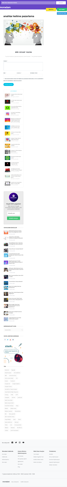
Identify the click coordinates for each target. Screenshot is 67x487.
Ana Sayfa (4, 455)
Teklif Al (51, 10)
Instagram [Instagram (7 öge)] (7, 398)
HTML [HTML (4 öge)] (12, 395)
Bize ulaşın (4, 463)
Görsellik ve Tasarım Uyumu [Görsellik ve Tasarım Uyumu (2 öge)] (11, 390)
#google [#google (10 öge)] (13, 370)
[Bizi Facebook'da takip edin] (12, 443)
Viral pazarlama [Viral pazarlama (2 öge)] (18, 425)
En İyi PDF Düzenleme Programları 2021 (15, 164)
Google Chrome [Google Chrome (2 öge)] (8, 387)
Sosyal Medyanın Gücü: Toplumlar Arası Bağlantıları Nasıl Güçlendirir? (16, 244)
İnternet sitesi (33, 74)
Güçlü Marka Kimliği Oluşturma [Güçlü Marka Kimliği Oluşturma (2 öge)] (11, 392)
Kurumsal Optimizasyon (54, 460)
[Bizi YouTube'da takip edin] (23, 443)
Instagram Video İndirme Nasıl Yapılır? (16, 96)
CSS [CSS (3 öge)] (16, 379)
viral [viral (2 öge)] (11, 425)
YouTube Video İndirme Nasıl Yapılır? (16, 102)
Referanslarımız (5, 460)
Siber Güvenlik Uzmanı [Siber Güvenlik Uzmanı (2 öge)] (10, 417)
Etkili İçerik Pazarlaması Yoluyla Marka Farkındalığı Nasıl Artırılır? (15, 232)
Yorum (5, 62)
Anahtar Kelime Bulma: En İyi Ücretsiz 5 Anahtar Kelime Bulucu (16, 177)
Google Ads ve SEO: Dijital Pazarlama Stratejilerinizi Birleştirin (16, 238)
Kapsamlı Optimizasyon (54, 463)
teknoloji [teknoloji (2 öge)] (16, 423)
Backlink (51, 455)
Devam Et (61, 3)
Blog (19, 467)
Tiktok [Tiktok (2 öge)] (6, 425)
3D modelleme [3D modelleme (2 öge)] (17, 373)
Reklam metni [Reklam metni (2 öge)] (13, 409)
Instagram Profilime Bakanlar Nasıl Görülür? (16, 152)
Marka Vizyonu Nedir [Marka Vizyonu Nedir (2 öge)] (9, 403)
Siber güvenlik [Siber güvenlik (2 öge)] (12, 414)
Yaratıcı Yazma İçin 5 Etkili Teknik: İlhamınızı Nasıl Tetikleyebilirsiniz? (16, 300)
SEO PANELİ (62, 10)
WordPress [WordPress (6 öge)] (19, 428)
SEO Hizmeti (11, 10)
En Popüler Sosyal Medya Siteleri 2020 (15, 114)
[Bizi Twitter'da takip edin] (16, 443)
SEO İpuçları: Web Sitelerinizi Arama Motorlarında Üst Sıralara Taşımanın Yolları (16, 270)
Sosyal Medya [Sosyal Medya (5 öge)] (8, 420)
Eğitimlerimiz (20, 462)
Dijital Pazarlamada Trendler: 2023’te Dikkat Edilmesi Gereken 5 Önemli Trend (16, 263)
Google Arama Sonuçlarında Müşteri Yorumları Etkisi (16, 184)
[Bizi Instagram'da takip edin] (19, 443)
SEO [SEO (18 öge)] (6, 414)
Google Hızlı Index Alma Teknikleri (15, 146)
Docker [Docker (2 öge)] (6, 381)
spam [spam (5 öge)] (14, 420)
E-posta (19, 74)
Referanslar (33, 10)
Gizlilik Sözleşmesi (25, 482)
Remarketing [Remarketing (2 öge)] (17, 412)
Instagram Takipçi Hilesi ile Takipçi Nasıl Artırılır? (16, 140)
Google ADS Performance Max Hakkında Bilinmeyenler (15, 319)
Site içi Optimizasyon (53, 457)
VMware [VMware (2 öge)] (6, 428)
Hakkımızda (4, 457)
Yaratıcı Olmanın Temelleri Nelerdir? (16, 249)
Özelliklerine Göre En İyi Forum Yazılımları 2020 (15, 127)
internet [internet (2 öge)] (13, 398)
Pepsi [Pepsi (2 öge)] (17, 406)
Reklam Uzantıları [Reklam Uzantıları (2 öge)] (8, 412)
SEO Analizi (19, 10)
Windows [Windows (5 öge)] (13, 428)
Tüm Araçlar (36, 455)
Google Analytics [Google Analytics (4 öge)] (16, 384)
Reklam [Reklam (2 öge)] (6, 409)
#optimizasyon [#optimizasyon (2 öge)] (8, 373)
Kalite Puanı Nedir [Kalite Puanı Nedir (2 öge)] (9, 401)
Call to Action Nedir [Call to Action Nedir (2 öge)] (9, 379)
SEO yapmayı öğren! (22, 459)
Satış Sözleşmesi (15, 482)
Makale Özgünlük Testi (38, 457)
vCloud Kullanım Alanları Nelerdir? (16, 282)
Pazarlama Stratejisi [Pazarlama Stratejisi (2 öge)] (9, 406)
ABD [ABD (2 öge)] (6, 376)
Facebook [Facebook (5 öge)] (13, 381)
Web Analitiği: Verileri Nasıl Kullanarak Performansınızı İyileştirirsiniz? (14, 306)
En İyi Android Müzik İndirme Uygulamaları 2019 (16, 108)
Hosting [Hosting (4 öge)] (6, 395)
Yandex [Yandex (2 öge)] (6, 431)
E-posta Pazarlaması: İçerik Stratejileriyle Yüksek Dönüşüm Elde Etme (16, 256)
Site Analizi (20, 465)
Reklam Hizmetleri (53, 465)
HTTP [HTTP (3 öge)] (17, 395)
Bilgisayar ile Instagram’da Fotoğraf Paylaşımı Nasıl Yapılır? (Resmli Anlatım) (16, 121)
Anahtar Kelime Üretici (38, 460)
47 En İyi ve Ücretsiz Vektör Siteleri (16, 134)
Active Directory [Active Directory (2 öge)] (12, 376)
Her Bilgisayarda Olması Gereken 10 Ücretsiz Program (16, 170)
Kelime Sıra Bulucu (38, 463)
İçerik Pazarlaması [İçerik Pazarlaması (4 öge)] (14, 431)
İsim (4, 74)
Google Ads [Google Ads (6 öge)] (7, 384)
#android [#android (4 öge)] (7, 370)
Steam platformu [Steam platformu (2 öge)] (8, 423)
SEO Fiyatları (41, 10)
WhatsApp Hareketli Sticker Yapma (16, 158)
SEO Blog (26, 10)
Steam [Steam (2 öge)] (19, 420)
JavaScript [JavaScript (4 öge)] (20, 398)
